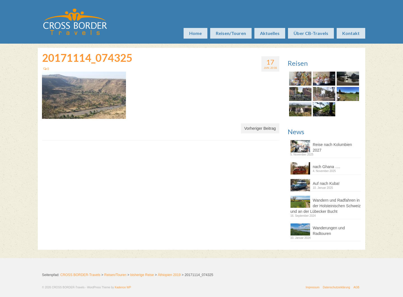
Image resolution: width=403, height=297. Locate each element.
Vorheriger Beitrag (260, 128)
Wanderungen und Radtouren (329, 231)
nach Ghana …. (326, 166)
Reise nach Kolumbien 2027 (332, 147)
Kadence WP (123, 287)
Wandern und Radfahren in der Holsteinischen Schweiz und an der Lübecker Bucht (325, 206)
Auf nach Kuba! (326, 183)
